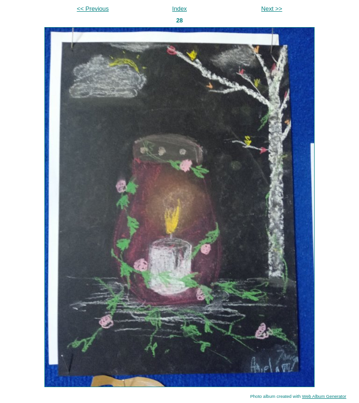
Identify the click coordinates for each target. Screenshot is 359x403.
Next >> (271, 8)
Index (179, 8)
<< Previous (92, 8)
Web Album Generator (324, 396)
